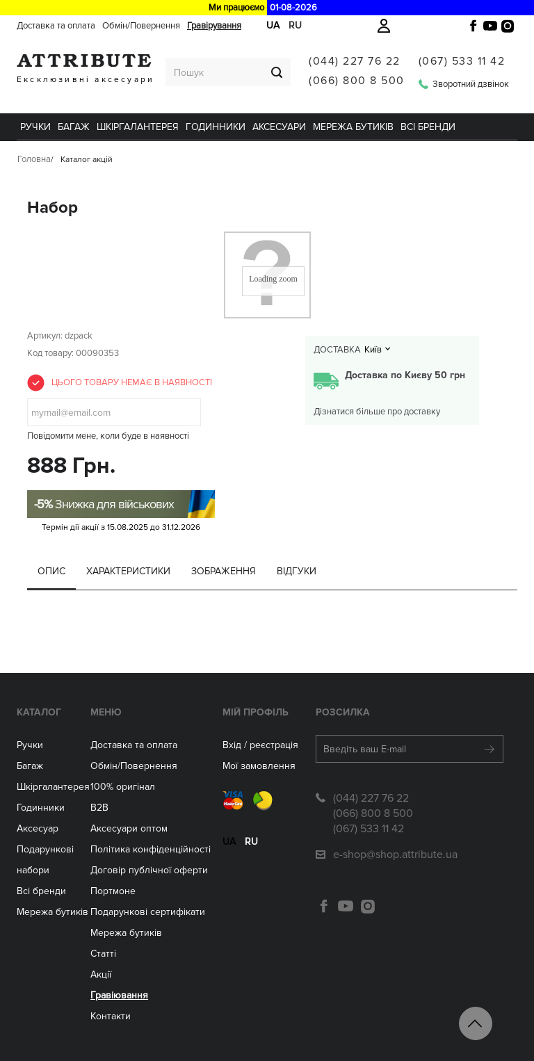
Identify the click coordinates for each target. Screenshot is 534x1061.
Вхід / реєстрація (260, 745)
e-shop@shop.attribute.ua (395, 854)
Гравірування (214, 25)
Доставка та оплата (56, 25)
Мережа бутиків (353, 127)
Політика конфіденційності (150, 849)
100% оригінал (122, 787)
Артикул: (45, 335)
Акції (100, 974)
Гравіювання (119, 995)
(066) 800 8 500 (357, 81)
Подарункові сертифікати (147, 912)
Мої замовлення (259, 766)
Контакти (110, 1016)
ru (251, 842)
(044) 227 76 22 (354, 61)
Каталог (39, 712)
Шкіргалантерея (138, 127)
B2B (99, 807)
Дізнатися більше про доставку (377, 411)
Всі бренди (427, 127)
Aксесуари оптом (129, 828)
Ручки (35, 127)
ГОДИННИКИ (215, 127)
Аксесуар (37, 828)
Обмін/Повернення (141, 25)
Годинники (41, 807)
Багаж (74, 127)
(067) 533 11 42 (462, 61)
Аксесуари (279, 127)
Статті (103, 953)
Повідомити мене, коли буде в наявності (108, 436)
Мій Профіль (255, 712)
